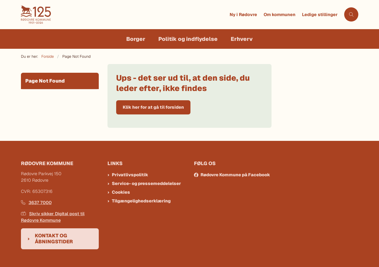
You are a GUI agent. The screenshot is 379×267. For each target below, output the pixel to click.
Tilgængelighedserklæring (141, 201)
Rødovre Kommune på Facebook (235, 175)
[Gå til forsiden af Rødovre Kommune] (123, 14)
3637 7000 (36, 202)
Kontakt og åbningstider (54, 238)
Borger (135, 39)
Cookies (121, 192)
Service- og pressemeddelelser (146, 183)
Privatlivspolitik (130, 175)
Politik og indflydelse (188, 39)
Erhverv (242, 39)
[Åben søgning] (351, 14)
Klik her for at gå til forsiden (153, 107)
